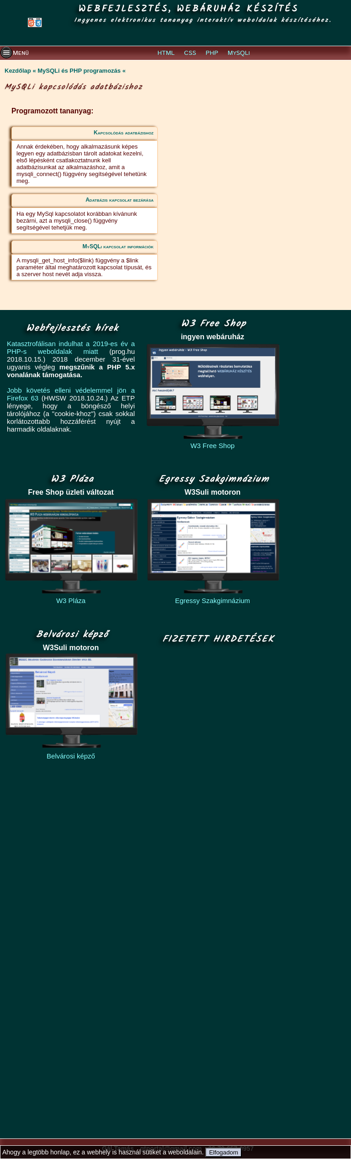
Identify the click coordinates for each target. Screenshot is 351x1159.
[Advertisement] (215, 892)
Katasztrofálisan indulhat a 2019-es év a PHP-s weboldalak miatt (71, 347)
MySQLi (239, 53)
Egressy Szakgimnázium (212, 600)
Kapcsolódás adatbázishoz (124, 132)
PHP (212, 53)
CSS (190, 53)
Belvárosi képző (71, 756)
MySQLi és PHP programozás (79, 70)
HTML (166, 53)
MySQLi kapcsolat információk (118, 246)
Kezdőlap (18, 70)
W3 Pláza (70, 600)
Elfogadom (223, 1152)
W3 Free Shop (213, 445)
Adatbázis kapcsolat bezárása (119, 200)
